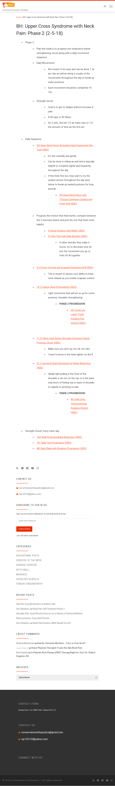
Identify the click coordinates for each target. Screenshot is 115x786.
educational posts (27, 555)
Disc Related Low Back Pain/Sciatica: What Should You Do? (43, 623)
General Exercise (26, 565)
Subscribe (24, 529)
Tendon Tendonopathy (29, 584)
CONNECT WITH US (30, 757)
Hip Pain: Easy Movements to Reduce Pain (35, 604)
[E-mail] (22, 468)
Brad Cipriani (22, 652)
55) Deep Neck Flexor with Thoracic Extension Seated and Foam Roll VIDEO (75, 199)
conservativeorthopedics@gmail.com (36, 488)
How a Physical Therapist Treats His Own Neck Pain (56, 648)
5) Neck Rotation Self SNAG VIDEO (66, 230)
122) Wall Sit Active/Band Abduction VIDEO (59, 437)
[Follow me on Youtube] (32, 468)
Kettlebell (23, 569)
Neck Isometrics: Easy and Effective (32, 618)
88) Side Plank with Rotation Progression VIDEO (62, 448)
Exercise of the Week (29, 560)
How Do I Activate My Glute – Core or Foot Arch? (61, 643)
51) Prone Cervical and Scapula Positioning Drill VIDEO (65, 267)
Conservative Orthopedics (25, 780)
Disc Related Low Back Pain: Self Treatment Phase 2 (40, 609)
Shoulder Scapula (27, 579)
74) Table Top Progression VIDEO (54, 442)
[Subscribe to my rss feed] (17, 468)
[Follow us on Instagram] (38, 468)
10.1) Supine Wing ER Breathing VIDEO (57, 287)
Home (18, 17)
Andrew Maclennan (25, 643)
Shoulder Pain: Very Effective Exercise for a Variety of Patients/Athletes (49, 613)
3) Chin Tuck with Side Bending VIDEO (67, 236)
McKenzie (21, 574)
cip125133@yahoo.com (30, 494)
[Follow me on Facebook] (27, 468)
